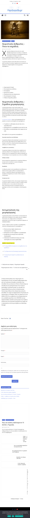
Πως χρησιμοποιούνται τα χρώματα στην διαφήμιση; (19, 451)
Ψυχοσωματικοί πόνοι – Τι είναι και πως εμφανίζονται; (15, 268)
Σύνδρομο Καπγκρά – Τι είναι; (17, 498)
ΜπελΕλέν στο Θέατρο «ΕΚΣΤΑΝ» (7, 390)
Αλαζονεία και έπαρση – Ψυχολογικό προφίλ (12, 264)
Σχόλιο (3, 334)
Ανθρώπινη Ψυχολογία (6, 41)
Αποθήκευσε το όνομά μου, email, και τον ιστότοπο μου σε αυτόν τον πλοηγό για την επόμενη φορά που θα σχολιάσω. (14, 371)
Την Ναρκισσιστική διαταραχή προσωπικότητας (15, 251)
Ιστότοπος (3, 362)
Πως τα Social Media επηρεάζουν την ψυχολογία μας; (20, 446)
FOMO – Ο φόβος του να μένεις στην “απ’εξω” (10, 396)
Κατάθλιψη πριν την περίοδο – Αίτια (8, 398)
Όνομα (3, 350)
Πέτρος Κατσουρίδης (7, 49)
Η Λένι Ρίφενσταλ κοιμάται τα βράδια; (8, 392)
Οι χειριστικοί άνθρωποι (7, 119)
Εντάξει (9, 516)
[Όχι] (28, 514)
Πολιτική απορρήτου (19, 516)
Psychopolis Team (6, 427)
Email (2, 356)
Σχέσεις (13, 41)
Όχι (13, 516)
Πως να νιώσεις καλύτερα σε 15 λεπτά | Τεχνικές (10, 394)
